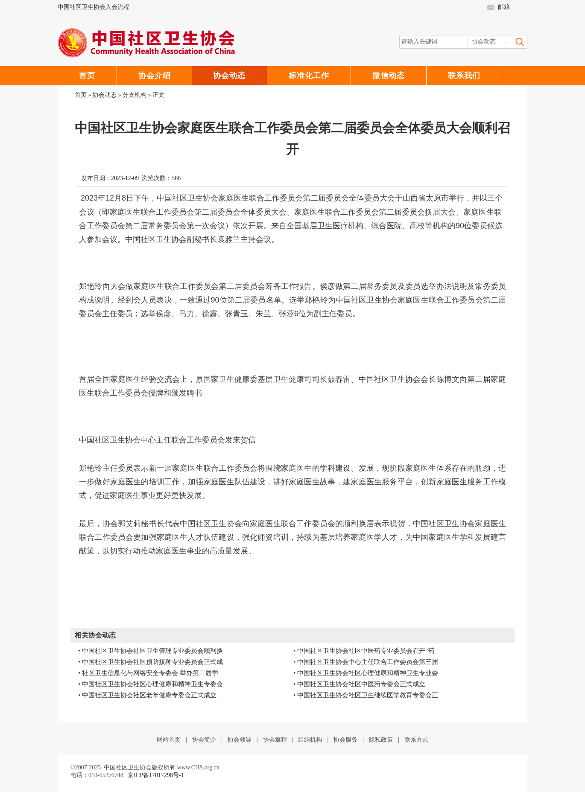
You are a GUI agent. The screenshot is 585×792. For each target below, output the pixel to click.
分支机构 (134, 95)
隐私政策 (381, 740)
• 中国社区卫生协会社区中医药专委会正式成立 (359, 684)
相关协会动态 (95, 635)
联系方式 (416, 740)
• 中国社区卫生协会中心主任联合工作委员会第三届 (365, 661)
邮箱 (504, 7)
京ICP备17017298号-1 (156, 775)
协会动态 (105, 95)
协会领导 (240, 740)
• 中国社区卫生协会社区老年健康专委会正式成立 (147, 695)
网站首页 (169, 740)
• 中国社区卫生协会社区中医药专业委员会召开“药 (364, 650)
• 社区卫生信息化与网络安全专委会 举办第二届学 (148, 673)
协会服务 (345, 740)
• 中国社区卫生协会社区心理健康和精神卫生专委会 (150, 684)
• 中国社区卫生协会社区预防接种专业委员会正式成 (150, 661)
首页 (81, 95)
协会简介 (204, 740)
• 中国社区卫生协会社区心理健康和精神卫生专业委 (365, 673)
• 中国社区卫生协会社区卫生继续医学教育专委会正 (365, 695)
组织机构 (310, 740)
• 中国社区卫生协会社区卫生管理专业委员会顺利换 (150, 650)
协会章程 (275, 740)
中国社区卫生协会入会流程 (93, 7)
